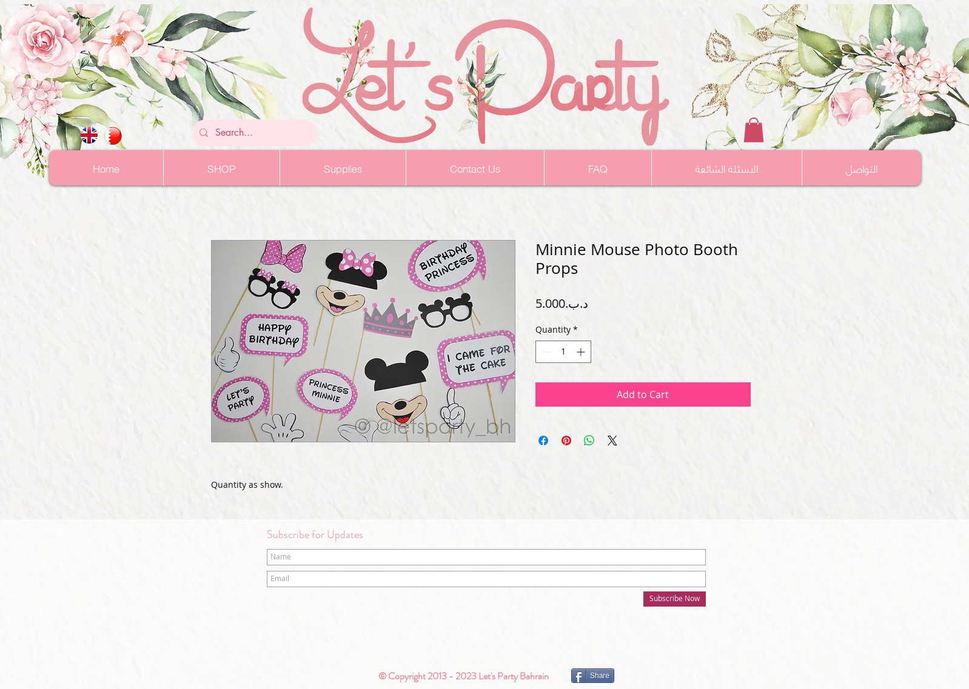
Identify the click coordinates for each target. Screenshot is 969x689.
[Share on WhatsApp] (589, 440)
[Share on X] (612, 440)
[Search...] (253, 133)
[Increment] (581, 351)
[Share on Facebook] (543, 440)
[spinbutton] (563, 351)
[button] (753, 130)
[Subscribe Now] (674, 599)
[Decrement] (544, 351)
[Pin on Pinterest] (566, 440)
